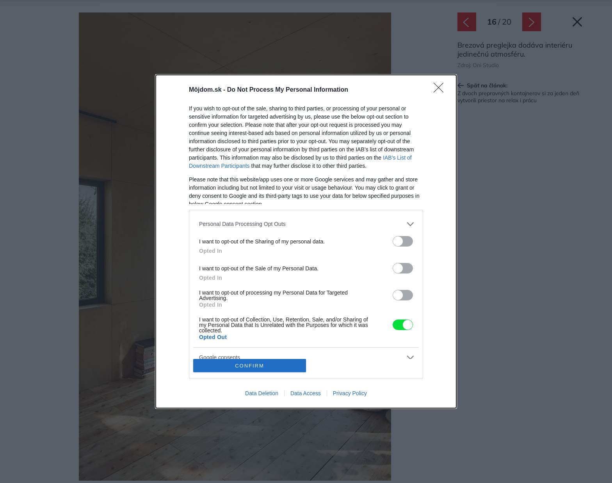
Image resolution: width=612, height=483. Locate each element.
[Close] (441, 90)
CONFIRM (249, 366)
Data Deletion (261, 393)
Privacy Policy (350, 393)
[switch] (403, 241)
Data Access (305, 393)
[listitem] (306, 224)
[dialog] (306, 241)
